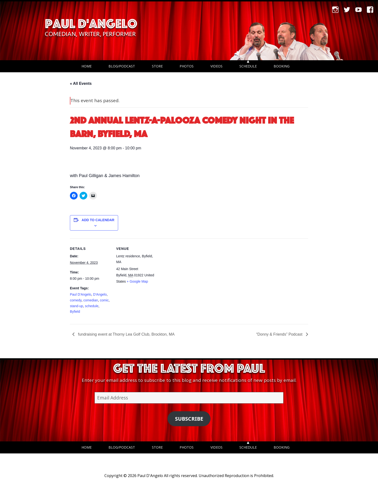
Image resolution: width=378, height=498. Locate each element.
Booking (282, 66)
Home (86, 66)
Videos (216, 66)
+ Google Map (137, 281)
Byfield (75, 311)
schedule (91, 306)
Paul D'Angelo (80, 294)
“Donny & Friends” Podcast (280, 334)
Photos (187, 66)
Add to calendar (98, 220)
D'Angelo (100, 294)
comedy (75, 300)
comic (104, 300)
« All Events (81, 83)
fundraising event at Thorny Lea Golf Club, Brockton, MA (126, 334)
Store (157, 66)
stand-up (76, 306)
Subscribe (189, 418)
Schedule (248, 66)
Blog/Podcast (121, 66)
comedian (90, 300)
